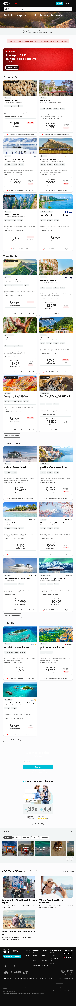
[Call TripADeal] (59, 3)
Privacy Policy (34, 772)
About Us (35, 952)
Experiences (44, 960)
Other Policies (51, 978)
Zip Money (52, 963)
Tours (43, 952)
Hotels (43, 958)
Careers (34, 958)
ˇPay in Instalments (54, 958)
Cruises (43, 955)
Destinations (44, 963)
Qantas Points (53, 955)
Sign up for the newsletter (12, 956)
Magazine (35, 960)
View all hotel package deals (16, 740)
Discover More (12, 67)
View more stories (68, 871)
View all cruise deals (12, 615)
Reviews (35, 955)
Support (27, 955)
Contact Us (27, 952)
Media (34, 963)
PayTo (51, 960)
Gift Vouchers (45, 965)
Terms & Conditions (44, 772)
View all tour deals (12, 435)
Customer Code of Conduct (41, 978)
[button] (68, 3)
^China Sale (52, 952)
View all (70, 831)
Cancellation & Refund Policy (27, 978)
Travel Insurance (36, 965)
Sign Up (38, 767)
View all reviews (38, 823)
